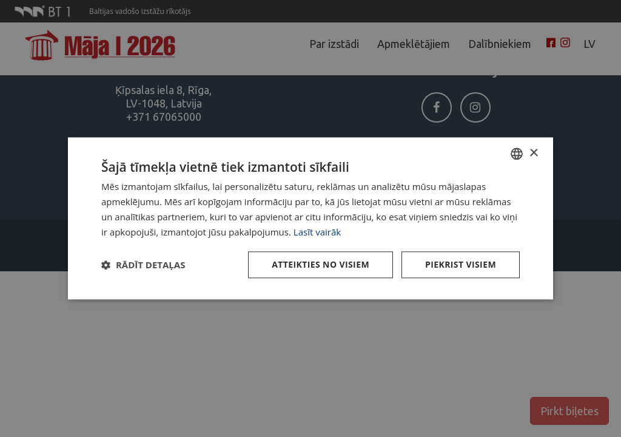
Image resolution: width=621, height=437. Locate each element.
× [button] (533, 153)
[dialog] (310, 218)
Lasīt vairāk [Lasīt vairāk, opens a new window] (317, 232)
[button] (143, 265)
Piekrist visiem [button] (460, 265)
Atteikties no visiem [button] (320, 265)
